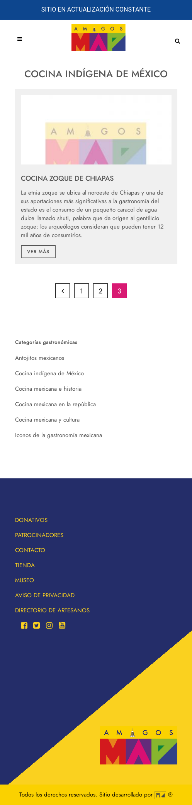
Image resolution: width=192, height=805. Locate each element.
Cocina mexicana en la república (55, 404)
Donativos (31, 520)
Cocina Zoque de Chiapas (67, 178)
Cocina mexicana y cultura (47, 419)
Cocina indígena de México (49, 373)
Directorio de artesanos (52, 610)
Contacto (30, 550)
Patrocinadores (39, 535)
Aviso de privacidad (45, 595)
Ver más (38, 251)
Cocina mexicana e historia (48, 389)
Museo (24, 580)
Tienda (25, 565)
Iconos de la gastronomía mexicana (58, 435)
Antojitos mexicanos (39, 358)
